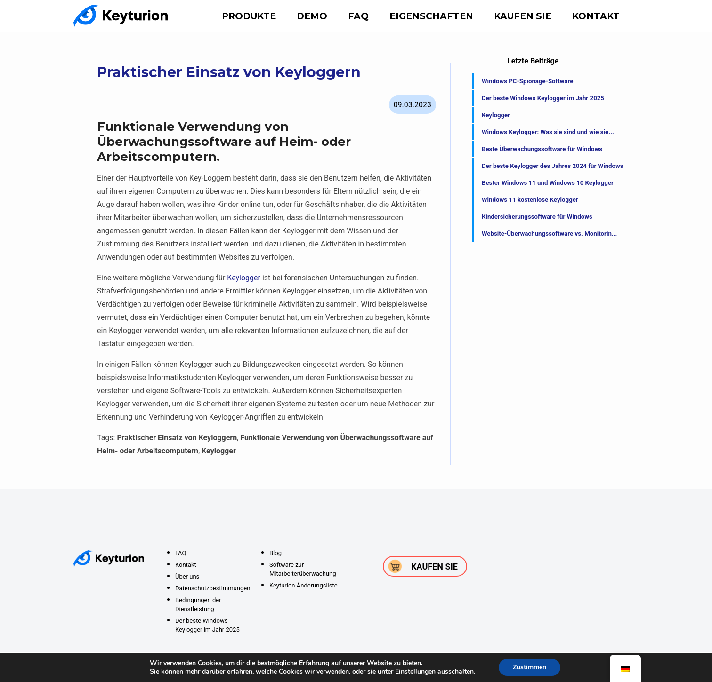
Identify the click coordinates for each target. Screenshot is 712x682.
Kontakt (596, 16)
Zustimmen (529, 667)
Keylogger (243, 277)
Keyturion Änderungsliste (303, 585)
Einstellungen (415, 671)
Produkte (249, 16)
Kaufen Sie (522, 16)
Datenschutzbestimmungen (212, 588)
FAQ (358, 16)
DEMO (312, 16)
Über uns (187, 576)
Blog (275, 552)
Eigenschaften (431, 16)
